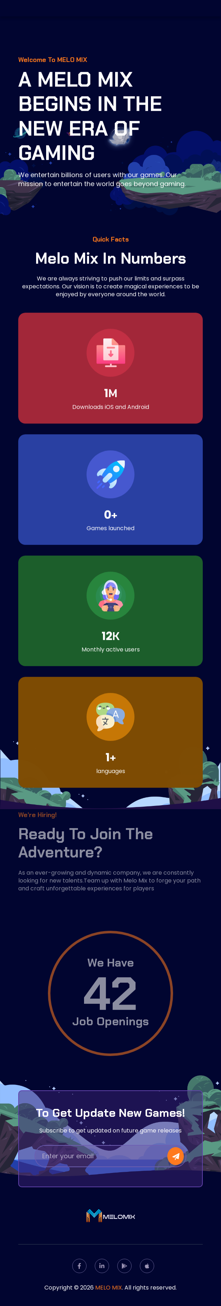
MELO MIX (108, 1288)
